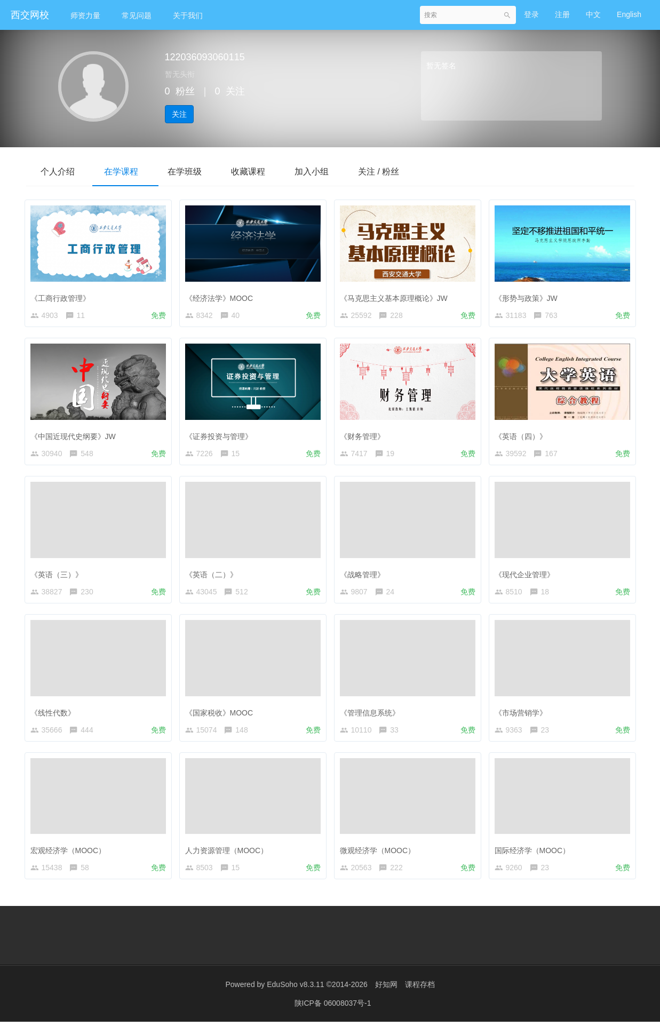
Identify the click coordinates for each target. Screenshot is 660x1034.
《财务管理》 (365, 436)
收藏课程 (258, 171)
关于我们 (188, 15)
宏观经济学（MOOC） (71, 857)
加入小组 (324, 171)
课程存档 (420, 996)
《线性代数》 (55, 717)
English (629, 14)
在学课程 (125, 171)
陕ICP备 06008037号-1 (333, 1015)
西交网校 (30, 15)
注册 (562, 14)
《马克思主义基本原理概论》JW (396, 295)
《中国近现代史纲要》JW (75, 436)
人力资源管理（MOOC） (229, 857)
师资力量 (85, 15)
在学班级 (191, 171)
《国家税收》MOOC (222, 717)
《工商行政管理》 (63, 295)
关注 (179, 114)
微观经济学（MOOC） (380, 857)
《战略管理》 (365, 576)
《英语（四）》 (523, 436)
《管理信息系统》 (372, 717)
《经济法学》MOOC (222, 295)
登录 (531, 14)
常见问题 (137, 15)
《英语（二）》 (214, 576)
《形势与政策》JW (528, 295)
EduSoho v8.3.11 (295, 996)
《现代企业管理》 (527, 576)
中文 (593, 14)
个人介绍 (59, 171)
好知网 (386, 996)
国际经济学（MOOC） (535, 857)
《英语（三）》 (59, 576)
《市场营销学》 (523, 717)
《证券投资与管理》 (221, 436)
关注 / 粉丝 (393, 171)
